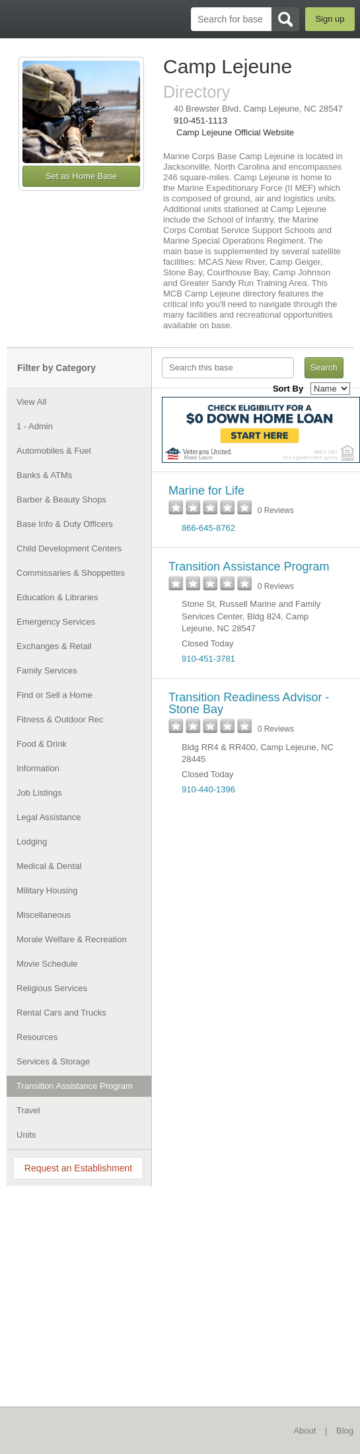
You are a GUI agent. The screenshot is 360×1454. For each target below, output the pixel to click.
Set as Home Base (81, 176)
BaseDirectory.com (16, 19)
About (304, 1431)
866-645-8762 (208, 528)
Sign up (329, 19)
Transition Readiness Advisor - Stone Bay (248, 703)
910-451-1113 (200, 120)
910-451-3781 (208, 659)
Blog (344, 1431)
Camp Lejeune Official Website (235, 132)
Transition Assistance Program (248, 566)
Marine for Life (206, 490)
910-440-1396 (208, 789)
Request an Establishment (78, 1168)
